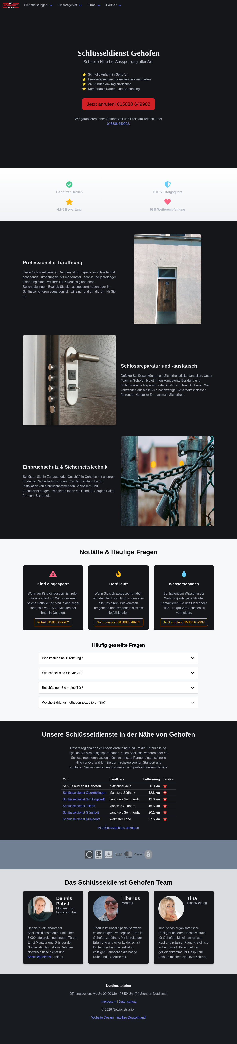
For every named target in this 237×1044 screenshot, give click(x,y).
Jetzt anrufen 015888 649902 (184, 622)
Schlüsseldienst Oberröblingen (84, 792)
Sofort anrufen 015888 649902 (118, 622)
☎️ (165, 786)
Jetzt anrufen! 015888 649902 (118, 104)
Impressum (108, 1001)
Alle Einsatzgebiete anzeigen (118, 827)
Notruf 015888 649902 (53, 622)
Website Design (102, 1017)
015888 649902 (118, 123)
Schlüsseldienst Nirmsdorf (81, 819)
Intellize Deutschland (131, 1017)
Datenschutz (128, 1001)
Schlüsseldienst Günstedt (81, 812)
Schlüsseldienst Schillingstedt (84, 799)
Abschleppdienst (39, 957)
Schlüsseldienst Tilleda (79, 806)
